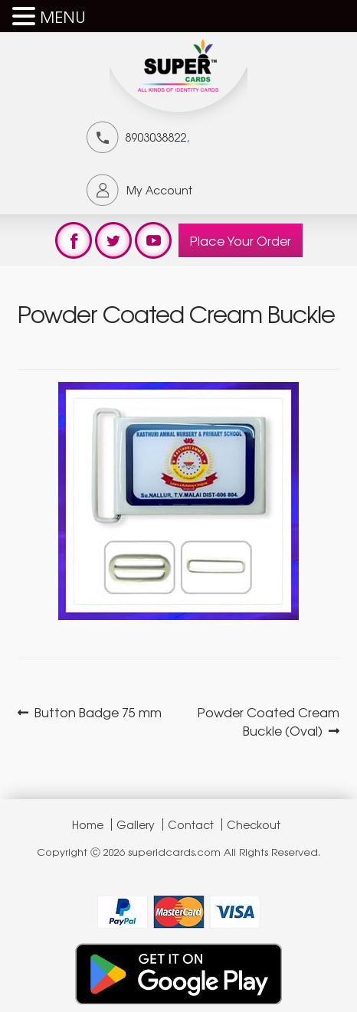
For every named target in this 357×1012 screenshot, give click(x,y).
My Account (159, 190)
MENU (63, 16)
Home (87, 824)
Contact (191, 824)
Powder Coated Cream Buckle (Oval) (268, 721)
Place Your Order (240, 240)
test (73, 240)
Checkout (253, 824)
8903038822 (155, 137)
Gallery (135, 824)
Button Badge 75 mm (98, 712)
